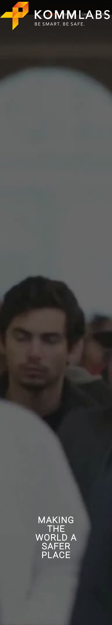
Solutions (69, 14)
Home (52, 14)
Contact (102, 14)
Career (86, 14)
